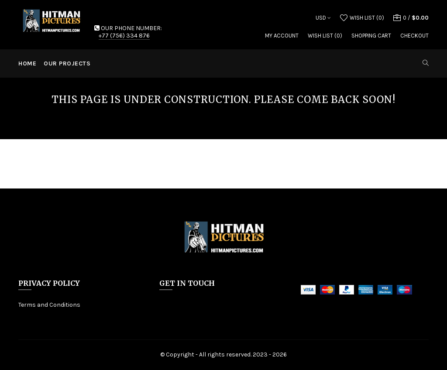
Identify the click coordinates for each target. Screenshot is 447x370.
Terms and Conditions (49, 304)
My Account (282, 35)
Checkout (414, 35)
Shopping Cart (371, 35)
